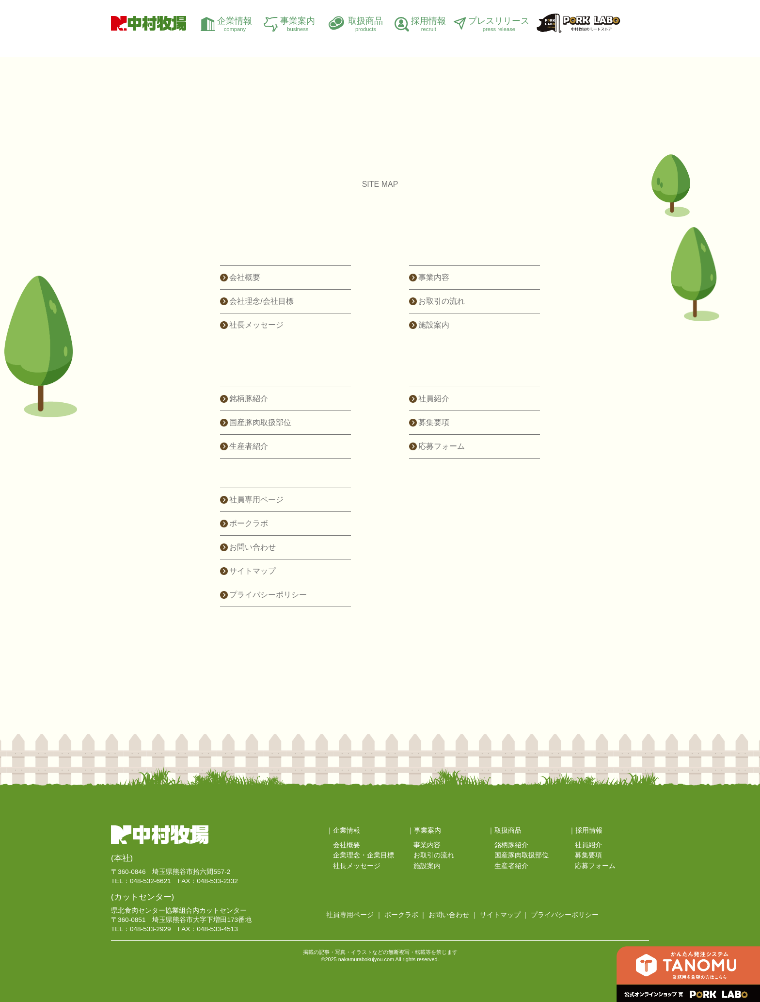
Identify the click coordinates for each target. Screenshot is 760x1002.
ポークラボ (248, 523)
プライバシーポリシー (268, 595)
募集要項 (433, 422)
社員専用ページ (256, 499)
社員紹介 (433, 398)
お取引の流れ (441, 301)
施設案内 (433, 325)
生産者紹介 (248, 446)
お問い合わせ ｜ (453, 915)
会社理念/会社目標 (261, 301)
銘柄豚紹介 (248, 398)
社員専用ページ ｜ (354, 915)
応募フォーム (441, 446)
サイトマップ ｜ (504, 915)
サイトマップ (252, 571)
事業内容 (433, 277)
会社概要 (244, 277)
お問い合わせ (252, 547)
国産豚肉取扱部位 (260, 422)
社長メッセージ (256, 325)
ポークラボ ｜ (405, 915)
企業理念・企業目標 (363, 855)
